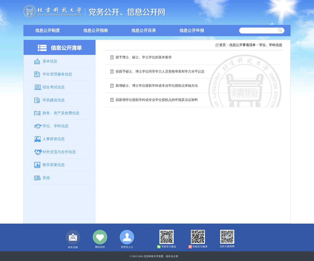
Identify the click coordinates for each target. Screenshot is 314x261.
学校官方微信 (168, 246)
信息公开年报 (191, 30)
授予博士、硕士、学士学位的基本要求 (144, 57)
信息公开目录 (143, 30)
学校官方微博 (200, 246)
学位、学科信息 (55, 126)
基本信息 (50, 61)
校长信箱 (73, 247)
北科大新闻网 (227, 246)
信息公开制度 (47, 30)
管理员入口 (127, 247)
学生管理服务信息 (57, 74)
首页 (222, 45)
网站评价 (100, 247)
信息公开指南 (95, 30)
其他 (46, 178)
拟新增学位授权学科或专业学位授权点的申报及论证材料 (157, 100)
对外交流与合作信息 (59, 152)
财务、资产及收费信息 (61, 113)
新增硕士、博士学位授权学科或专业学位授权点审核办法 (157, 85)
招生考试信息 (54, 87)
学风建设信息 (54, 100)
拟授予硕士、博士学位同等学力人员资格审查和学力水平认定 (160, 71)
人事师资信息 (54, 139)
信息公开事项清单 (242, 45)
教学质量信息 (54, 165)
